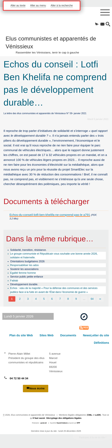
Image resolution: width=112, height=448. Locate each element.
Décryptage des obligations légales (64, 418)
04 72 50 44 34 (19, 378)
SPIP (78, 423)
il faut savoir (39, 418)
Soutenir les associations (24, 269)
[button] (97, 24)
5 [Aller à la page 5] (44, 298)
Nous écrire (36, 388)
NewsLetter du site (96, 335)
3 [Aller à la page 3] (28, 298)
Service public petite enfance (26, 276)
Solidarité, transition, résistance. (28, 249)
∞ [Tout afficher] (100, 298)
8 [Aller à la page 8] (68, 298)
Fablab (14, 280)
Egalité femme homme (23, 272)
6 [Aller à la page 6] (52, 298)
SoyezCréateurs (62, 423)
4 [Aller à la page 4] (36, 298)
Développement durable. (24, 284)
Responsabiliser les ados (24, 265)
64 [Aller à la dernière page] (92, 298)
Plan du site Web (21, 335)
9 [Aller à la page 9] (76, 298)
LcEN (97, 415)
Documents (68, 335)
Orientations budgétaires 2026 (27, 261)
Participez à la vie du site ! (92, 437)
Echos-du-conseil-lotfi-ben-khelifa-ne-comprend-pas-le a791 (49, 214)
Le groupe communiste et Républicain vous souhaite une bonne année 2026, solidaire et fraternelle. (54, 255)
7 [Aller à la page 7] (60, 298)
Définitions (101, 342)
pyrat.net (44, 423)
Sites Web (47, 335)
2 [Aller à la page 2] (20, 298)
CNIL (89, 415)
